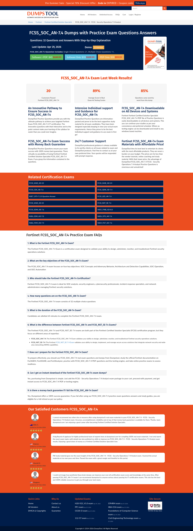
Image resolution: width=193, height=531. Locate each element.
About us (55, 507)
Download (98, 47)
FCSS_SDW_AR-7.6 (36, 210)
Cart (124, 15)
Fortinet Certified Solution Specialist (58, 22)
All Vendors (92, 15)
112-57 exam (81, 518)
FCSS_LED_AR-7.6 (104, 196)
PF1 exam (79, 507)
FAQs (117, 15)
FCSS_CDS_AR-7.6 (36, 190)
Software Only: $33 (81, 57)
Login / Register (135, 15)
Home (82, 15)
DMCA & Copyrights (37, 510)
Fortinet (39, 22)
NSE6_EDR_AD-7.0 (36, 216)
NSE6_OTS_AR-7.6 (104, 216)
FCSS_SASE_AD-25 (36, 203)
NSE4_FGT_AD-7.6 (104, 223)
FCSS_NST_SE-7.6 (104, 203)
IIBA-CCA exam (115, 507)
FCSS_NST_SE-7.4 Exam (65, 342)
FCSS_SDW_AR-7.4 (104, 190)
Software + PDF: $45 (46, 57)
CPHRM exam (114, 503)
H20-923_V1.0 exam (84, 503)
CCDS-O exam (81, 510)
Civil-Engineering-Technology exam (123, 518)
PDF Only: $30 (111, 57)
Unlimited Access (106, 15)
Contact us (56, 503)
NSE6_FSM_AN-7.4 (36, 223)
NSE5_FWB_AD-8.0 (105, 210)
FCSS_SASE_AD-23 (36, 183)
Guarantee (56, 510)
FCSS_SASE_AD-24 (104, 183)
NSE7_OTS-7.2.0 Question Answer (42, 196)
